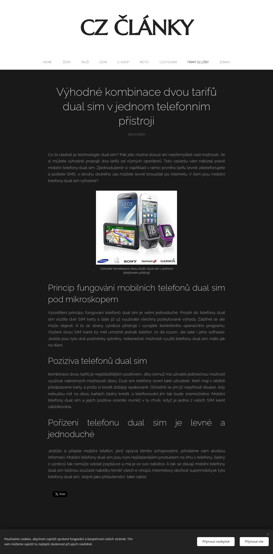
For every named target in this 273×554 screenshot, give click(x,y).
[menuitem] (46, 62)
